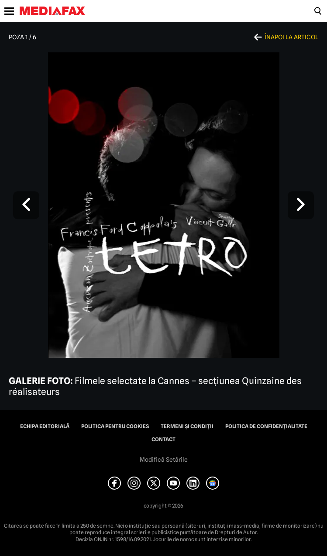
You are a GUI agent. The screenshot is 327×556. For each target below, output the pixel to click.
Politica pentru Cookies (115, 426)
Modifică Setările (164, 459)
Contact (163, 439)
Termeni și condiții (187, 426)
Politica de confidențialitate (266, 426)
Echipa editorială (44, 426)
